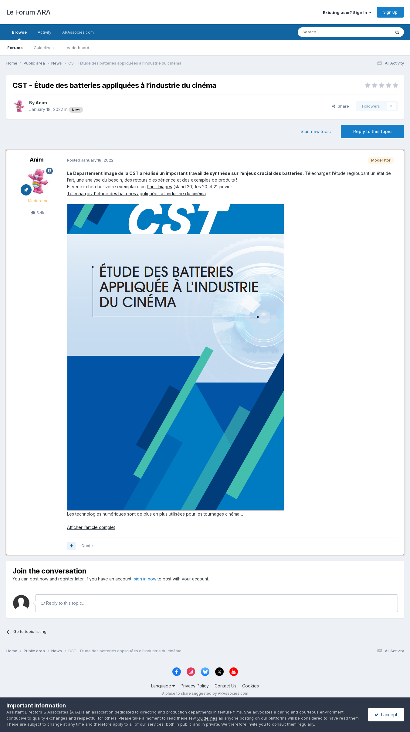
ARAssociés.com (78, 32)
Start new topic (316, 131)
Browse (19, 35)
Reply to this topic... (63, 603)
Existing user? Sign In (347, 12)
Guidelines (44, 47)
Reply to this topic (372, 131)
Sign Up (390, 12)
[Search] (329, 32)
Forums (15, 47)
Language (163, 685)
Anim (41, 102)
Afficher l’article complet (91, 527)
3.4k (37, 212)
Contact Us (225, 685)
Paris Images (159, 186)
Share (340, 106)
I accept (385, 714)
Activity (44, 32)
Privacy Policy (195, 685)
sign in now (145, 578)
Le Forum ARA (28, 12)
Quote (87, 545)
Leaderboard (77, 47)
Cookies (250, 685)
